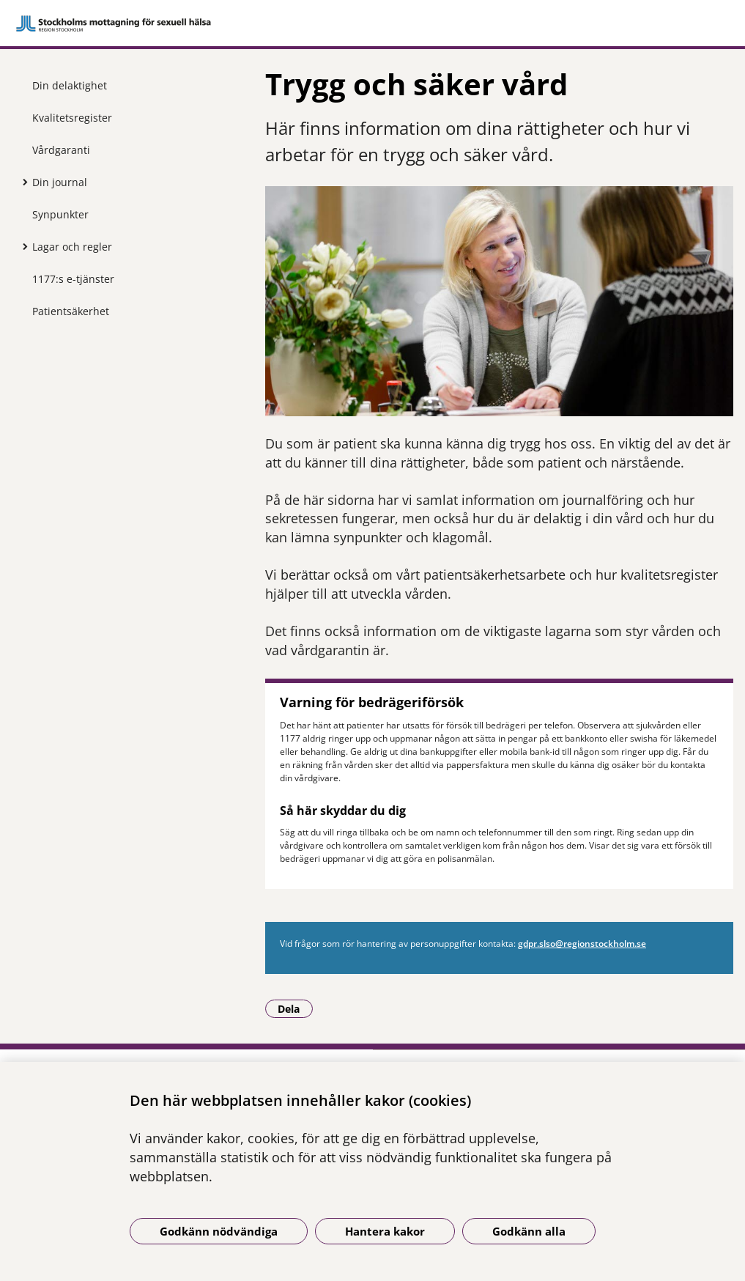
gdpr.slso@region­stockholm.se (582, 943)
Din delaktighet (69, 85)
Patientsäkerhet (70, 311)
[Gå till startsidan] (372, 23)
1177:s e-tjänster (73, 279)
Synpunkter (60, 214)
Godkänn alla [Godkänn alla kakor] (529, 1231)
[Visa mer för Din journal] (21, 182)
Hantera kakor (385, 1231)
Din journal (59, 182)
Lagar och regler (72, 247)
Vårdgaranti (61, 150)
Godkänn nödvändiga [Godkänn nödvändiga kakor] (219, 1231)
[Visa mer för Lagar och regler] (21, 246)
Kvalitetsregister (72, 118)
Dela (295, 1008)
